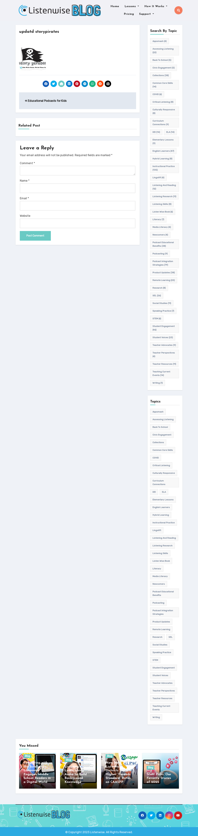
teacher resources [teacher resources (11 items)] (164, 364)
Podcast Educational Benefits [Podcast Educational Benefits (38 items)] (163, 244)
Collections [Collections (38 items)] (161, 75)
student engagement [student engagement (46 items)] (164, 328)
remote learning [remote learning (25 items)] (164, 280)
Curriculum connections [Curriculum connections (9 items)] (161, 123)
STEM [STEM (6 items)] (157, 318)
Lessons (132, 6)
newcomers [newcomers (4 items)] (160, 235)
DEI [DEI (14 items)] (156, 132)
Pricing (129, 14)
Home (114, 6)
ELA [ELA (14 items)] (170, 132)
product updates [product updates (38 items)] (164, 272)
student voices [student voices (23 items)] (163, 337)
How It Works (155, 6)
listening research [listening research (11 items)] (164, 196)
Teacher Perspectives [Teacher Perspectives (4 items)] (164, 355)
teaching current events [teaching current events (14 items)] (161, 373)
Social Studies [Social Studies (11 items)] (162, 303)
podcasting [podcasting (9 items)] (160, 253)
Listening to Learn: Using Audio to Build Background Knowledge (76, 774)
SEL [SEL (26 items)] (157, 295)
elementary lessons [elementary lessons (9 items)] (163, 142)
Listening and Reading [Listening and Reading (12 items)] (164, 187)
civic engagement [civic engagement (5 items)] (164, 67)
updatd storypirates (42, 31)
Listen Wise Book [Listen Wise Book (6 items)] (163, 212)
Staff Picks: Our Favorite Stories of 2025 (159, 778)
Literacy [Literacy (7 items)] (158, 219)
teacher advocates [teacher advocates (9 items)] (164, 345)
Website (25, 216)
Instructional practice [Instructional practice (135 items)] (164, 168)
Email (24, 198)
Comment (27, 163)
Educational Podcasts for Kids (46, 100)
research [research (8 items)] (159, 288)
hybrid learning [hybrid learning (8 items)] (162, 158)
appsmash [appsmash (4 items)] (160, 41)
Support (146, 14)
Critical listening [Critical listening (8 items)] (163, 102)
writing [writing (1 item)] (158, 383)
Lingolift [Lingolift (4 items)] (158, 177)
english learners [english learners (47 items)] (163, 151)
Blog (27, 756)
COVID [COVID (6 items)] (157, 94)
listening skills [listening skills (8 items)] (162, 204)
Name (24, 181)
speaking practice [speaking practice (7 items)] (163, 311)
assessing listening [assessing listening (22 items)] (163, 51)
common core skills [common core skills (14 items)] (163, 85)
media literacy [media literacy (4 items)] (162, 227)
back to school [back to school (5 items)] (162, 60)
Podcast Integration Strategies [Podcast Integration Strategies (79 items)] (163, 263)
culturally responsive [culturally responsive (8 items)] (164, 111)
